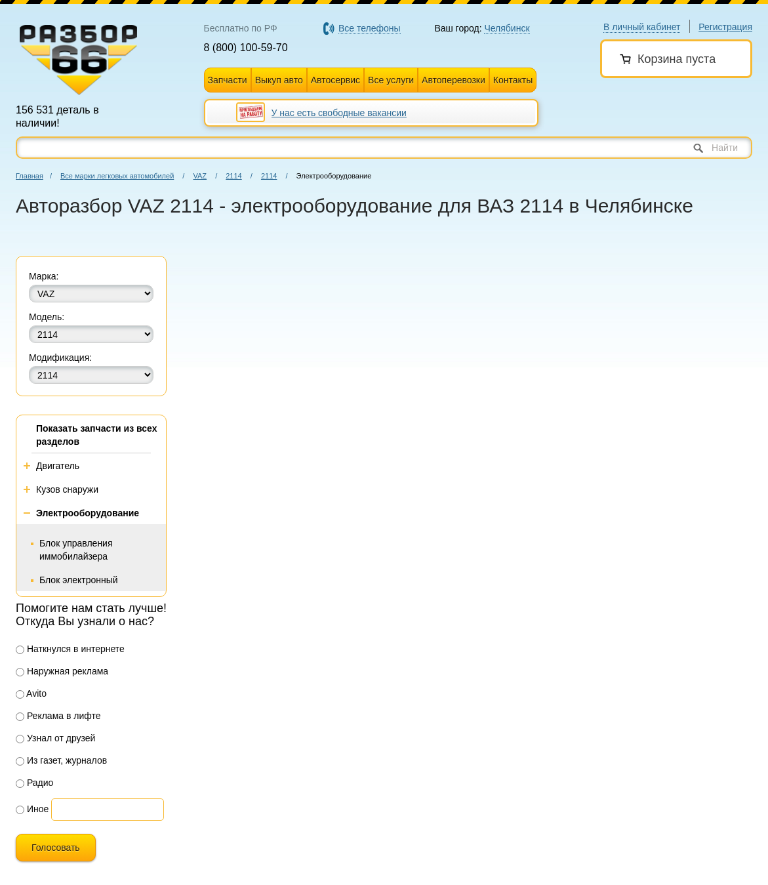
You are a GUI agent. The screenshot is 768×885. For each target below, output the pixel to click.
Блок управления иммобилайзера (76, 550)
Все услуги (391, 80)
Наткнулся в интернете (70, 649)
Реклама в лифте (58, 715)
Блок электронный (78, 580)
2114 (233, 176)
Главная (29, 176)
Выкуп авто (279, 80)
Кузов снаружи (67, 489)
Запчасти (227, 80)
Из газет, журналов (61, 760)
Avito (31, 693)
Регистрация (725, 27)
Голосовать (55, 847)
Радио (34, 782)
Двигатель (57, 466)
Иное (32, 809)
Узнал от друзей (55, 738)
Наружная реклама (62, 671)
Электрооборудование (87, 513)
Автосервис (335, 80)
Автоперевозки (453, 80)
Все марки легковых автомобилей (117, 176)
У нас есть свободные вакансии (339, 113)
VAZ (200, 176)
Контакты (513, 80)
